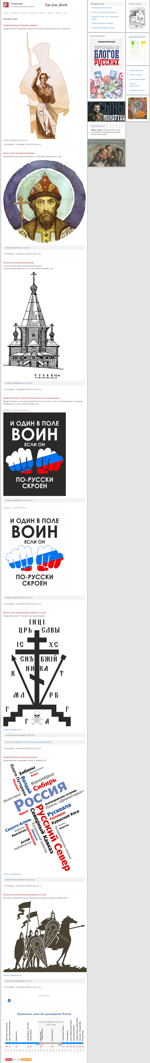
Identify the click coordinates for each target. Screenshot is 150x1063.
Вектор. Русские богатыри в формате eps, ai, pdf (24, 894)
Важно (58, 13)
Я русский (16, 4)
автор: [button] (37, 144)
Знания (25, 13)
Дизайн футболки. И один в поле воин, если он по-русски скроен (31, 398)
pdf (23, 140)
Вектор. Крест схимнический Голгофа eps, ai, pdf (24, 613)
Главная (6, 13)
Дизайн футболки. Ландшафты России (20, 757)
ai (25, 383)
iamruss (39, 144)
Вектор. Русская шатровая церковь (18, 263)
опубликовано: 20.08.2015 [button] (24, 389)
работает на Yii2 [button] (26, 1059)
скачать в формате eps (12, 729)
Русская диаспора (136, 70)
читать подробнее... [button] (9, 144)
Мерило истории (136, 75)
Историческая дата (98, 126)
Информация (15, 13)
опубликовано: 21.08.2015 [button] (24, 144)
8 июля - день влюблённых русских (104, 12)
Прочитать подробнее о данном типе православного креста (28, 742)
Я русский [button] (9, 1059)
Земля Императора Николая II (102, 23)
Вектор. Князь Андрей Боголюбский (18, 153)
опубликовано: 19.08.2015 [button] (24, 748)
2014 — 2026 (16, 1059)
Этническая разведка (137, 79)
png (26, 140)
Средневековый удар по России (103, 28)
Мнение (51, 13)
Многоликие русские (137, 90)
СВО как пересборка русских (101, 8)
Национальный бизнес (137, 37)
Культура (42, 13)
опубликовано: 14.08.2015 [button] (24, 886)
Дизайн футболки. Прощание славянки (20, 25)
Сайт (65, 13)
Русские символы (135, 4)
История (33, 13)
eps (19, 140)
